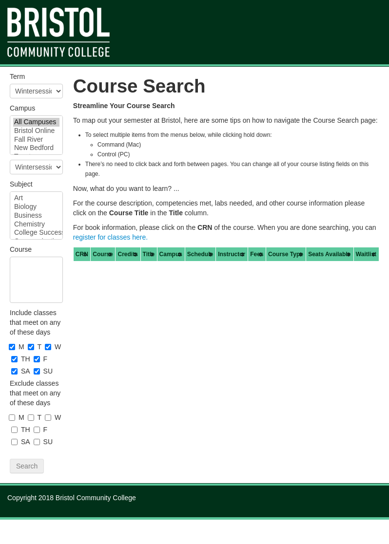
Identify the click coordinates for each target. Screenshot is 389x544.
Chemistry (36, 224)
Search (27, 466)
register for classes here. (110, 237)
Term (17, 76)
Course (21, 249)
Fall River (36, 139)
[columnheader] (82, 254)
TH (21, 359)
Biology (36, 207)
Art (36, 198)
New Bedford (36, 148)
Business (36, 215)
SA (21, 371)
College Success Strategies (36, 232)
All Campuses (36, 122)
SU (44, 371)
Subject (21, 184)
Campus (22, 108)
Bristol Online (36, 131)
